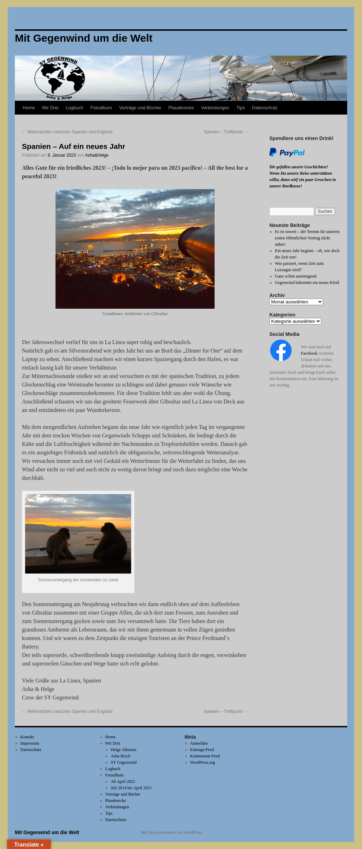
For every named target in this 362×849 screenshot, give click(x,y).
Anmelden (199, 743)
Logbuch (74, 107)
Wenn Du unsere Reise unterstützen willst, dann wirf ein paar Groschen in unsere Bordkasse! (302, 179)
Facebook (309, 353)
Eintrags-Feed (202, 749)
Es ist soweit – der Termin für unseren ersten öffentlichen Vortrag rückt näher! (307, 238)
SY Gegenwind (123, 762)
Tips (241, 107)
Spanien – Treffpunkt (226, 131)
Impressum (30, 743)
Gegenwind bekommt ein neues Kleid (307, 282)
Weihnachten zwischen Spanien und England (67, 131)
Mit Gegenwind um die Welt (47, 832)
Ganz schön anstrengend (295, 276)
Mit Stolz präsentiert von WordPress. (172, 832)
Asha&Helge (97, 155)
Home (29, 107)
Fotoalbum (101, 107)
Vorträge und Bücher (140, 107)
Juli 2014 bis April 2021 (131, 787)
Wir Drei (50, 107)
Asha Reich (120, 756)
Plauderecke (181, 107)
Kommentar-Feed (205, 756)
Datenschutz (265, 107)
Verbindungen (215, 107)
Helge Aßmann (123, 749)
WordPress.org (202, 762)
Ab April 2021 (123, 781)
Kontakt (27, 736)
